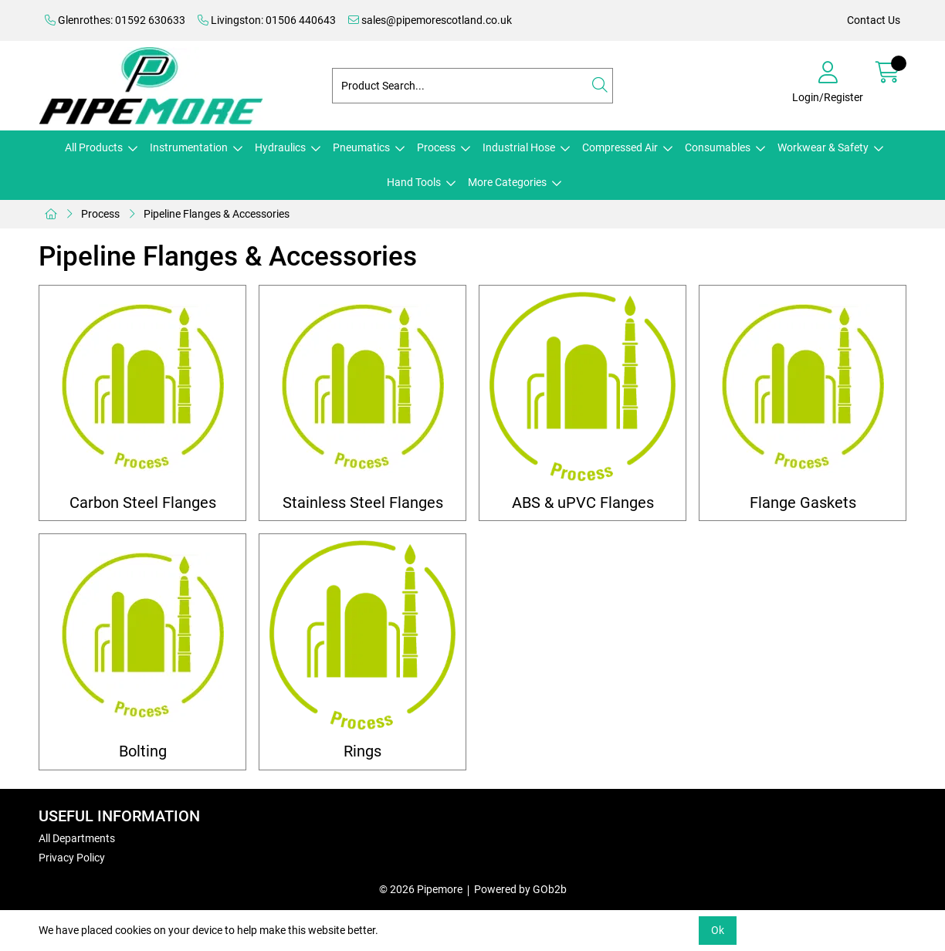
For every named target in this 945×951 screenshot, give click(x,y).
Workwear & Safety (823, 147)
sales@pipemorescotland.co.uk (430, 20)
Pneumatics (361, 147)
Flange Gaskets (803, 503)
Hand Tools (414, 182)
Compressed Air (620, 147)
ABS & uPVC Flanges (583, 503)
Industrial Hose (519, 147)
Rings (362, 751)
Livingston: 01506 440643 (267, 20)
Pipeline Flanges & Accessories (217, 214)
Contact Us (873, 20)
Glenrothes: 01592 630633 (115, 20)
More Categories (507, 182)
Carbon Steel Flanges (142, 503)
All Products (94, 147)
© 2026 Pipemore (420, 889)
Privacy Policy (72, 857)
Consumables (717, 147)
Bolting (143, 751)
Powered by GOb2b (520, 889)
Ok (717, 930)
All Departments (77, 838)
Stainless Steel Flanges (363, 503)
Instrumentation (189, 147)
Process (436, 147)
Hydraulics (280, 147)
